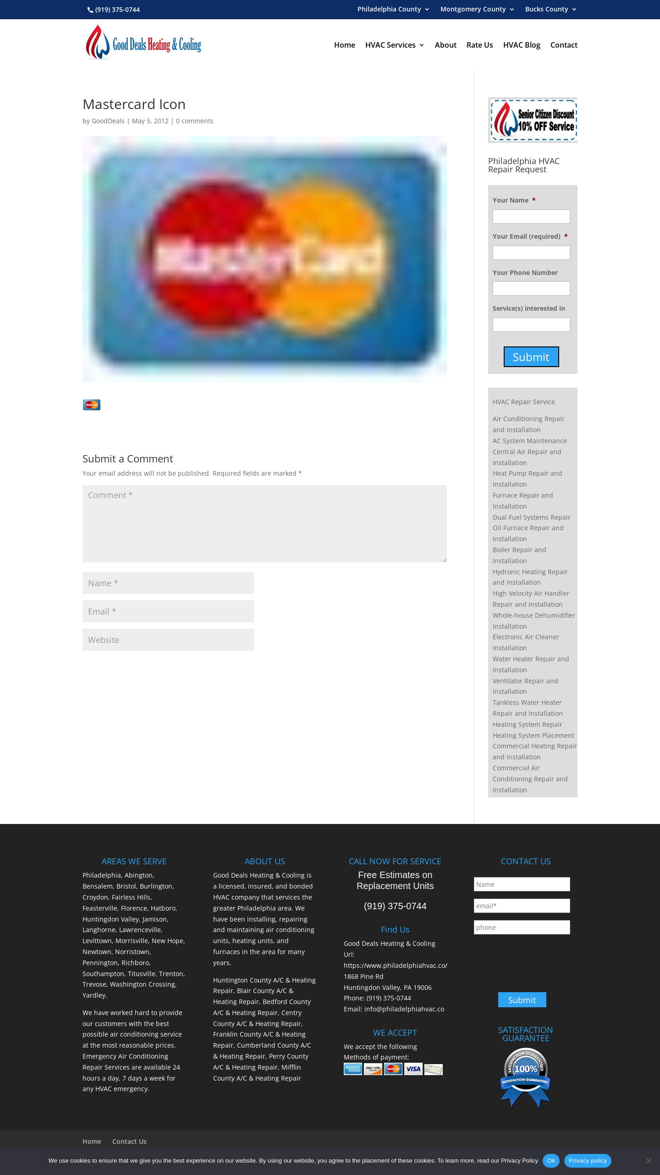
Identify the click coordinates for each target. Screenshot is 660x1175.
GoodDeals (108, 120)
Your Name (514, 200)
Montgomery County (473, 9)
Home (344, 45)
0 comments (195, 120)
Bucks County (546, 9)
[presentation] (543, 959)
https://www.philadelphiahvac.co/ (395, 965)
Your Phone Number (525, 273)
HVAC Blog (521, 45)
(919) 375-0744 (117, 9)
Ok (551, 1160)
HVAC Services (390, 45)
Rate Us (480, 45)
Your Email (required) (530, 236)
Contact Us (129, 1141)
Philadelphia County (389, 9)
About (445, 45)
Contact (564, 45)
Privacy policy (588, 1160)
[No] (648, 1160)
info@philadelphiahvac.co (404, 1009)
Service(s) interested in (529, 308)
